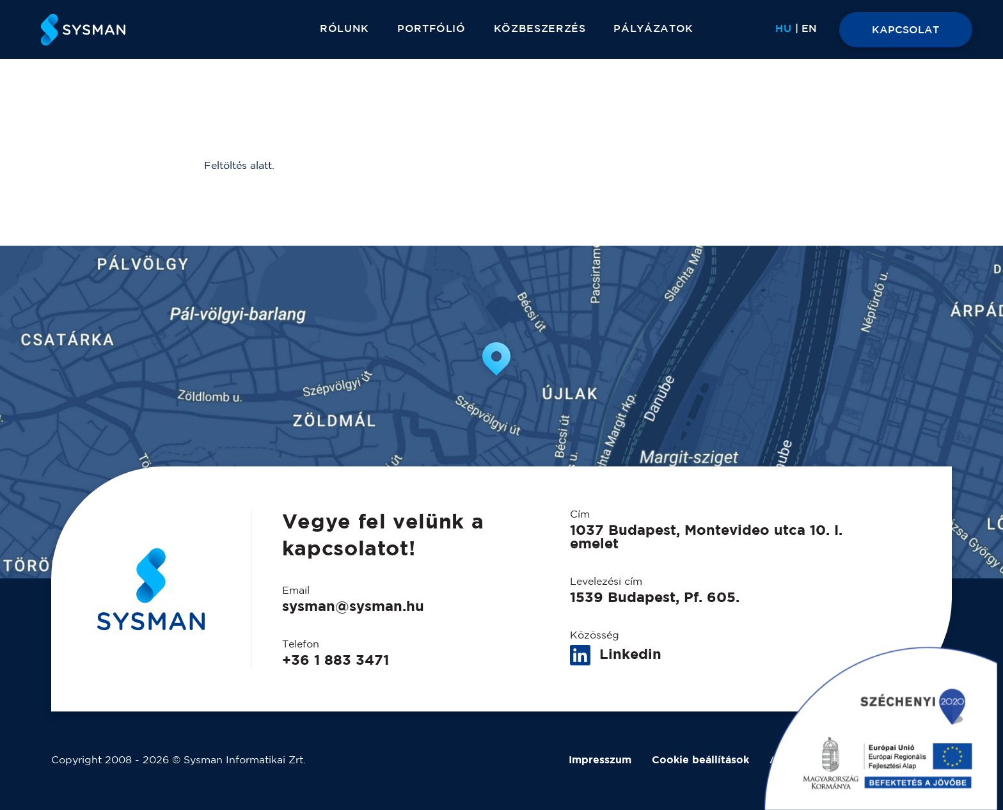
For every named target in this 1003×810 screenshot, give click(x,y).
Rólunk (344, 29)
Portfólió (431, 29)
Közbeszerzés (540, 29)
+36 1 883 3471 (335, 661)
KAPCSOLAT (905, 30)
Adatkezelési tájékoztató (835, 760)
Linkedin (615, 655)
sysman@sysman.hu (353, 607)
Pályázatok (653, 29)
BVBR (936, 760)
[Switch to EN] (809, 29)
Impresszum (600, 760)
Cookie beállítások (700, 760)
